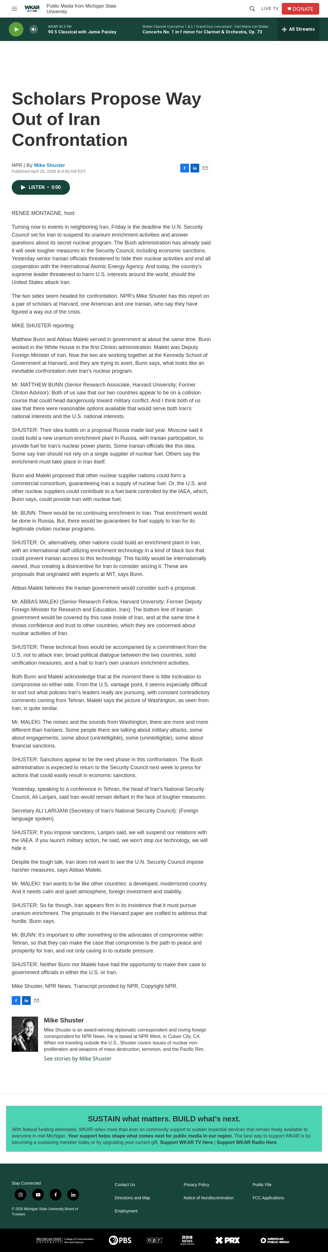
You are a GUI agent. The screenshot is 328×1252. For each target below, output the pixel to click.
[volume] (34, 29)
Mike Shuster (49, 165)
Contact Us (125, 1185)
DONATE (303, 9)
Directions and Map (132, 1198)
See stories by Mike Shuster (77, 1058)
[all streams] (298, 29)
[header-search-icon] (252, 8)
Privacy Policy (196, 1185)
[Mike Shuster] (25, 1034)
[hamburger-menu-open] (14, 9)
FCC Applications (268, 1198)
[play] (16, 29)
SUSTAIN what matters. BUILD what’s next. (164, 1118)
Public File (262, 1185)
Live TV (270, 8)
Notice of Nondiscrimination (208, 1198)
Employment (126, 1211)
